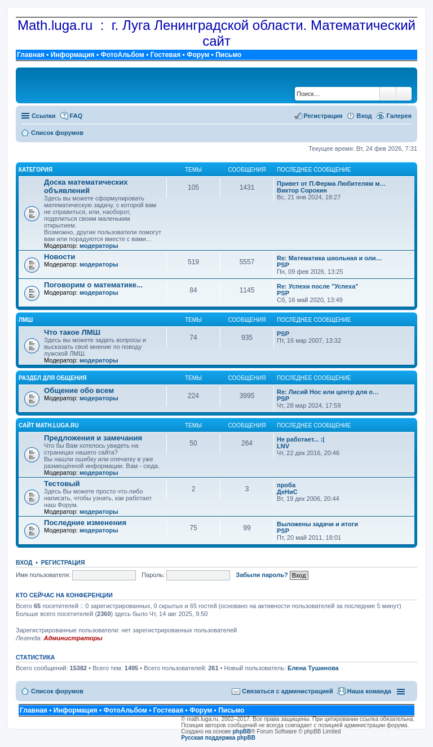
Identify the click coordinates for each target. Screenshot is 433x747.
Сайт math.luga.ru (49, 425)
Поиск (387, 94)
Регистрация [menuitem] (323, 115)
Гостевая (166, 55)
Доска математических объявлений (86, 186)
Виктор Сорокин (302, 190)
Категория (35, 170)
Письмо (228, 55)
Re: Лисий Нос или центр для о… (328, 391)
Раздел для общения (52, 378)
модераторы (98, 245)
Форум (198, 55)
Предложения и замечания (93, 438)
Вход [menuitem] (364, 115)
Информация (73, 55)
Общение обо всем (79, 390)
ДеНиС (287, 491)
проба (286, 485)
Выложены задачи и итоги (317, 524)
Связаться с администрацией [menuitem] (287, 691)
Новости (59, 256)
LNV (283, 446)
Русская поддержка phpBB (218, 738)
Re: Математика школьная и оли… (329, 258)
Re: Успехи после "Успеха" (318, 286)
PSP (283, 264)
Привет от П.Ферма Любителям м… (331, 183)
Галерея (399, 115)
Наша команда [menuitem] (369, 691)
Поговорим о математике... (93, 285)
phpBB (242, 731)
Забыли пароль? (262, 574)
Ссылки (44, 115)
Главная (31, 55)
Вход (24, 562)
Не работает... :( (301, 439)
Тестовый (62, 483)
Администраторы (72, 638)
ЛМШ (26, 320)
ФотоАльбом (122, 55)
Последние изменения (85, 522)
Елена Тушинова (313, 668)
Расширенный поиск (404, 94)
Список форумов (57, 691)
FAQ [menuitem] (76, 115)
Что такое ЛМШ (72, 332)
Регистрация (63, 562)
